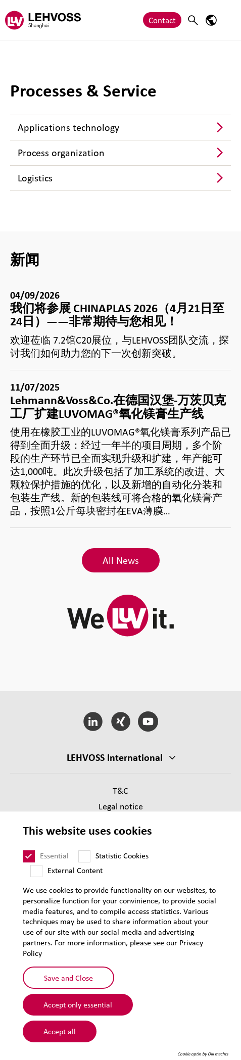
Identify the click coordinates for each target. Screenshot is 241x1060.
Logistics (35, 177)
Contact (162, 20)
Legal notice (121, 806)
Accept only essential (77, 1004)
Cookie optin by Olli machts (202, 1053)
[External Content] (36, 871)
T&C (120, 790)
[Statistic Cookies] (84, 856)
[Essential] (29, 856)
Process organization (61, 152)
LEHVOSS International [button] (115, 757)
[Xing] (120, 721)
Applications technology (68, 127)
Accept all (59, 1031)
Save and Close (68, 977)
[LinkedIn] (93, 721)
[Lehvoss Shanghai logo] (43, 20)
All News (121, 560)
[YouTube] (148, 721)
